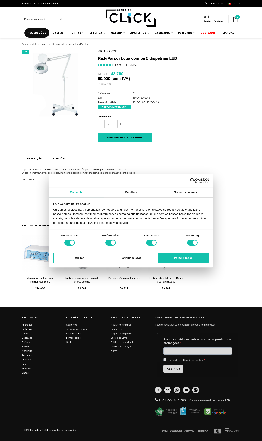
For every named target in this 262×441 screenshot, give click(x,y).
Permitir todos (183, 257)
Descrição (34, 158)
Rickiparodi (58, 44)
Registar (218, 21)
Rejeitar (79, 257)
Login (207, 21)
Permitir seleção (131, 257)
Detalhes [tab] (131, 192)
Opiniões (59, 158)
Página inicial (29, 44)
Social (69, 342)
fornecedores (73, 337)
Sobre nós (71, 324)
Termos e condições (76, 329)
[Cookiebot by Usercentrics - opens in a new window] (193, 180)
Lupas (44, 44)
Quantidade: (104, 116)
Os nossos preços (75, 333)
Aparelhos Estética (78, 44)
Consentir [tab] (76, 192)
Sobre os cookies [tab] (185, 192)
